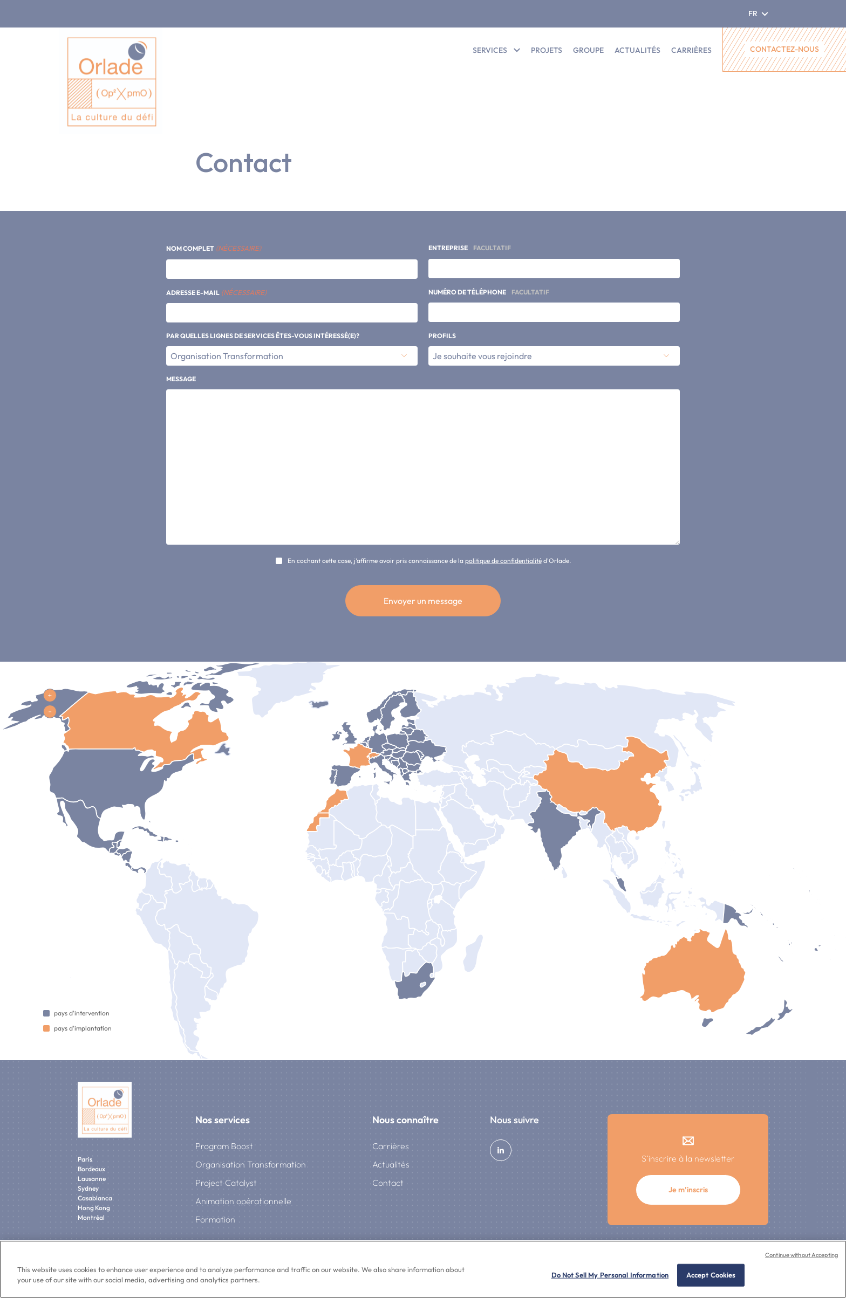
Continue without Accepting (801, 1255)
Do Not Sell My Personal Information (610, 1274)
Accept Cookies (711, 1274)
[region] (423, 1269)
